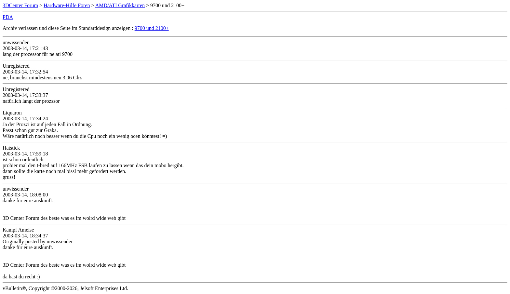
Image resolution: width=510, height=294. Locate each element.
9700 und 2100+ (152, 28)
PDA (8, 17)
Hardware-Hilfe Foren (67, 5)
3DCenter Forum (20, 5)
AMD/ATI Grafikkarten (120, 5)
